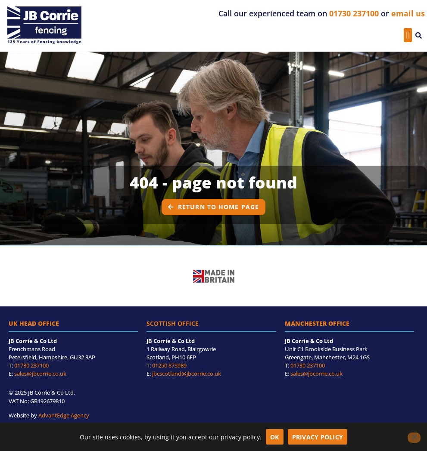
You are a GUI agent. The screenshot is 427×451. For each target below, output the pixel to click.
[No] (414, 437)
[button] (408, 35)
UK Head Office (34, 323)
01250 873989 (169, 365)
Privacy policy (317, 437)
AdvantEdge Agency (63, 415)
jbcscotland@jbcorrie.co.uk (186, 373)
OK (274, 437)
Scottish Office (172, 323)
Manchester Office (317, 323)
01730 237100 (31, 365)
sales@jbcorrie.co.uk (40, 373)
